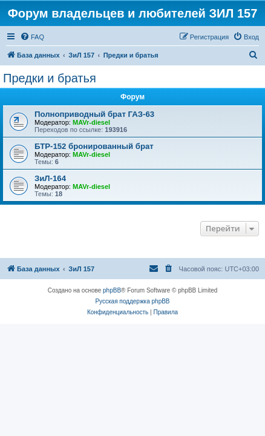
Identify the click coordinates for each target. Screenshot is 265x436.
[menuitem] (32, 37)
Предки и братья (49, 78)
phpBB (112, 290)
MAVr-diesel (91, 122)
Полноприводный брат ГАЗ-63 (94, 114)
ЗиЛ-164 (50, 178)
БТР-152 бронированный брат (94, 146)
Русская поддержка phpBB (132, 301)
